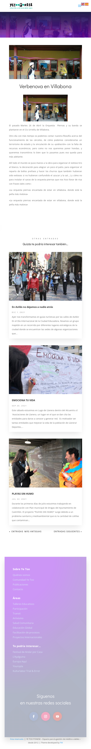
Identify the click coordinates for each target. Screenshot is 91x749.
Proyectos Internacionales (27, 639)
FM (61, 742)
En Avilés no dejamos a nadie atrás (32, 307)
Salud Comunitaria (23, 625)
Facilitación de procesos (26, 634)
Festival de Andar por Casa (27, 654)
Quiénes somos (21, 577)
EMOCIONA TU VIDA (23, 400)
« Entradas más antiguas (25, 531)
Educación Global (22, 629)
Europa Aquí (20, 663)
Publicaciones (20, 586)
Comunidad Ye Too (23, 581)
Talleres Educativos (23, 606)
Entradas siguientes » (68, 531)
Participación (20, 610)
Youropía (18, 668)
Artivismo (18, 620)
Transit (17, 615)
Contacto (18, 591)
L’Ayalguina (19, 658)
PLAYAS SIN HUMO (23, 493)
